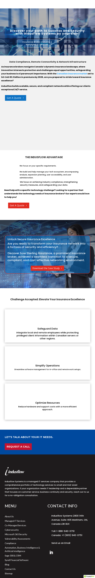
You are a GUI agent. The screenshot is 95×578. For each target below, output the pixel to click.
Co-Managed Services (15, 525)
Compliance (10, 543)
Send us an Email (60, 543)
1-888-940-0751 (65, 531)
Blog (7, 564)
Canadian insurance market (71, 73)
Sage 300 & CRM (13, 555)
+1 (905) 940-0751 (72, 535)
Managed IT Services (15, 521)
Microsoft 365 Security (16, 534)
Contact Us (10, 569)
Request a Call (18, 446)
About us (9, 516)
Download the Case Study (46, 268)
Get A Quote (14, 98)
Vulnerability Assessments (17, 538)
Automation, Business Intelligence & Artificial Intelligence (22, 549)
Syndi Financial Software (17, 560)
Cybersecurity (12, 529)
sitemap (9, 573)
